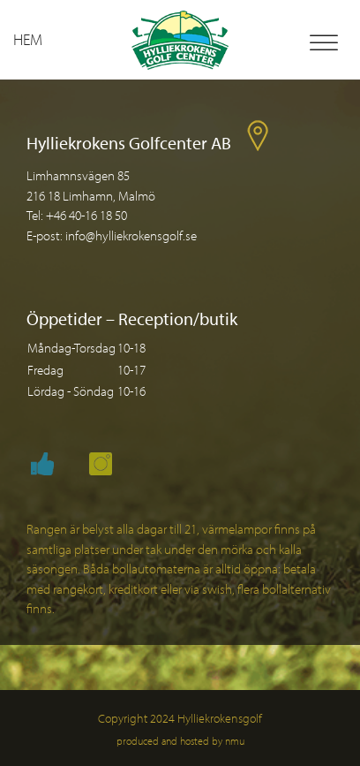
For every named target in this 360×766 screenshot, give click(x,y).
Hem (27, 39)
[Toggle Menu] (324, 42)
